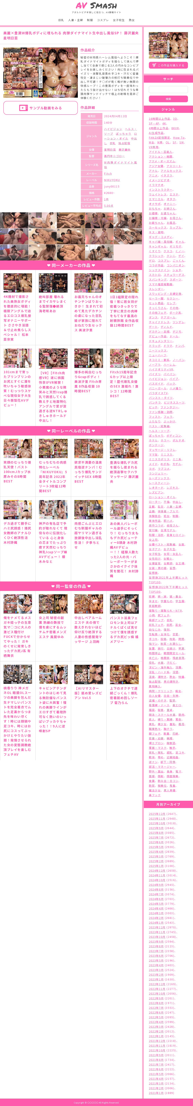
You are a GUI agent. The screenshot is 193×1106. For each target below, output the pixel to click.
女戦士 (168, 558)
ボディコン (174, 435)
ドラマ (168, 346)
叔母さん (173, 525)
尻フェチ (163, 615)
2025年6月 (156, 842)
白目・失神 (171, 696)
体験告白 (155, 516)
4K (164, 123)
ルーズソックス (159, 478)
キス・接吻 (156, 232)
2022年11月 (157, 989)
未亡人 (153, 658)
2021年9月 (156, 1055)
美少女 (162, 724)
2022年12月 (157, 984)
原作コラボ (156, 525)
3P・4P (154, 123)
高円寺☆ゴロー (114, 156)
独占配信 (124, 143)
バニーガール (158, 388)
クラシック (156, 256)
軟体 (152, 757)
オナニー (169, 204)
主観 (152, 506)
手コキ (153, 639)
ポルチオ (178, 440)
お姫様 (153, 213)
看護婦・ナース (159, 705)
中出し (177, 502)
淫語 (176, 672)
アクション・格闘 (160, 156)
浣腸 (178, 667)
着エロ (176, 705)
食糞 (152, 781)
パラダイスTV (158, 393)
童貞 (170, 710)
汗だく (171, 663)
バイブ (173, 379)
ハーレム (169, 365)
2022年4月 (156, 1022)
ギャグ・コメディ (160, 237)
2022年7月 (156, 1008)
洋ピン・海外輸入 (161, 667)
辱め (161, 757)
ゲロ (152, 260)
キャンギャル (158, 246)
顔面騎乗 (173, 776)
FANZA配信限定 (159, 137)
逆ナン (153, 762)
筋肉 (181, 715)
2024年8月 (156, 889)
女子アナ (154, 549)
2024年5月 (156, 904)
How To (179, 137)
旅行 (161, 648)
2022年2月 (156, 1031)
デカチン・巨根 (159, 331)
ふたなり (154, 421)
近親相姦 (173, 757)
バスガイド (156, 383)
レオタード (156, 488)
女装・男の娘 (158, 568)
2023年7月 (156, 951)
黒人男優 (169, 790)
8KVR (175, 128)
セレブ (171, 303)
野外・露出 (156, 771)
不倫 (167, 502)
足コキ (179, 752)
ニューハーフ (157, 355)
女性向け (154, 558)
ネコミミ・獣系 (159, 360)
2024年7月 (156, 894)
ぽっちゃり (123, 134)
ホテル (153, 440)
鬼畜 (172, 786)
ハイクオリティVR (161, 369)
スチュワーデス (174, 275)
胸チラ (168, 729)
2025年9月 (156, 828)
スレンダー (156, 289)
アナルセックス (171, 171)
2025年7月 (156, 837)
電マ (178, 771)
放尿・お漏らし (170, 644)
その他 (174, 308)
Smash (96, 5)
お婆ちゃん (168, 213)
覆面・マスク (158, 748)
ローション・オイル (162, 497)
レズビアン (156, 492)
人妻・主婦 (75, 20)
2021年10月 (157, 1050)
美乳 (152, 724)
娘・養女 (175, 596)
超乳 (170, 752)
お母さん (175, 218)
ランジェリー (158, 473)
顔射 (161, 776)
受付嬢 (153, 530)
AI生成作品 (156, 133)
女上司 (153, 540)
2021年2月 (156, 1088)
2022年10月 (157, 993)
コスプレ (103, 20)
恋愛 (176, 634)
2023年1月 (156, 979)
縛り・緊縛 (165, 719)
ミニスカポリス (159, 459)
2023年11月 (157, 932)
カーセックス (158, 227)
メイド (153, 464)
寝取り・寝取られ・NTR (165, 610)
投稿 (163, 639)
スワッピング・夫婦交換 (165, 294)
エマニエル (156, 199)
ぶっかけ (169, 421)
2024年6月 (156, 899)
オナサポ (155, 204)
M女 (151, 142)
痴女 (178, 691)
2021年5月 (156, 1074)
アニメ (153, 175)
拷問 (181, 639)
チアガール (168, 317)
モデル (176, 464)
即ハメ (168, 521)
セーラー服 (156, 298)
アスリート (174, 166)
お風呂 (171, 223)
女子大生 (169, 549)
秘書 (161, 710)
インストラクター (160, 190)
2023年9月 (156, 941)
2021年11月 (157, 1045)
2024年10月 (157, 880)
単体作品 (155, 521)
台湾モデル (168, 530)
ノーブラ (154, 365)
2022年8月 (156, 1003)
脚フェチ (154, 733)
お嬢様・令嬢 (158, 218)
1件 (106, 199)
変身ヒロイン (175, 535)
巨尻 (169, 625)
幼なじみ (155, 629)
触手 (172, 748)
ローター (155, 502)
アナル (153, 171)
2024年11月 (157, 875)
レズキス (172, 488)
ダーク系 (175, 312)
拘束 (172, 639)
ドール (174, 336)
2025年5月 (156, 847)
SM (181, 142)
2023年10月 (157, 937)
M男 (160, 142)
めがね (164, 464)
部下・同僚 (167, 762)
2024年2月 (156, 918)
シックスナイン (159, 270)
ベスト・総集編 (159, 426)
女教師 (168, 563)
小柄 (152, 615)
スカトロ (155, 275)
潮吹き (162, 677)
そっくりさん (158, 308)
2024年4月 (156, 908)
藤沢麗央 (125, 149)
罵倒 (178, 719)
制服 (90, 20)
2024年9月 (156, 885)
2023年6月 (156, 956)
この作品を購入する (171, 65)
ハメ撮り (175, 388)
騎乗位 (162, 786)
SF (174, 142)
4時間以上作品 (158, 128)
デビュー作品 (158, 336)
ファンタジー (169, 407)
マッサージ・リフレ (162, 450)
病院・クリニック (160, 691)
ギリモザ (175, 246)
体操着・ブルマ (168, 511)
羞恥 (172, 724)
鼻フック (155, 795)
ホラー (165, 440)
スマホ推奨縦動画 (161, 284)
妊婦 (152, 596)
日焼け (171, 648)
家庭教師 (155, 606)
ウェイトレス (158, 194)
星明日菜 (110, 149)
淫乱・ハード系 (159, 672)
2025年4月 (156, 852)
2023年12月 (157, 927)
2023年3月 (156, 970)
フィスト (155, 417)
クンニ (171, 256)
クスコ (168, 251)
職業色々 (155, 729)
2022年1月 (156, 1036)
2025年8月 (156, 833)
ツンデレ (178, 322)
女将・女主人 (173, 554)
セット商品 (156, 303)
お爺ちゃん (156, 223)
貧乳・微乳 (156, 752)
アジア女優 (156, 166)
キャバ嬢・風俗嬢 (161, 242)
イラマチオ (156, 185)
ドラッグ (154, 346)
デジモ (177, 331)
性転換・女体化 (159, 634)
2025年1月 (156, 866)
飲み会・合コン (168, 781)
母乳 (152, 663)
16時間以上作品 (159, 119)
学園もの (166, 601)
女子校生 (119, 20)
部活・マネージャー (162, 767)
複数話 (171, 743)
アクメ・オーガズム (162, 161)
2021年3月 (156, 1083)
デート (153, 327)
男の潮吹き (171, 681)
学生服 (179, 601)
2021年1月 (156, 1093)
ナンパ (179, 346)
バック (171, 383)
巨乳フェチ (156, 625)
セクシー (173, 298)
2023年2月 (156, 975)
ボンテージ (156, 445)
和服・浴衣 (156, 535)
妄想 (172, 568)
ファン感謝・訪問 (161, 412)
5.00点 (108, 206)
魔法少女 (155, 790)
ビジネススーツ (174, 402)
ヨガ (152, 469)
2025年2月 (156, 861)
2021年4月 (156, 1079)
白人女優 (155, 696)
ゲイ (181, 256)
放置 (152, 648)
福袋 (152, 710)
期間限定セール (174, 653)
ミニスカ (166, 454)
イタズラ (166, 175)
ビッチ (153, 407)
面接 (152, 776)
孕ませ (153, 601)
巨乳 (61, 20)
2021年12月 (157, 1041)
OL (168, 142)
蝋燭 (170, 738)
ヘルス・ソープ (159, 431)
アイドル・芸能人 (160, 152)
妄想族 (153, 573)
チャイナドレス (159, 322)
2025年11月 (157, 818)
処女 (167, 516)
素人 (152, 719)
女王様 (179, 563)
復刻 (167, 629)
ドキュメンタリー (161, 341)
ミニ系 (177, 459)
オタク (171, 199)
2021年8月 (156, 1060)
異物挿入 (155, 686)
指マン (153, 644)
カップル (175, 227)
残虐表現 (178, 658)
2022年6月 (156, 1012)
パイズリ (154, 374)
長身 (170, 771)
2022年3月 (156, 1027)
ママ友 (153, 454)
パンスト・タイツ (161, 398)
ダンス (153, 317)
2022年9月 (156, 998)
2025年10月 (157, 823)
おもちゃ (155, 208)
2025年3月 (156, 856)
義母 (181, 724)
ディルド (166, 327)
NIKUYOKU (112, 180)
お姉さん (169, 208)
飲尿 (152, 786)
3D (175, 119)
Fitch (108, 173)
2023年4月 (156, 965)
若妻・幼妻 (156, 738)
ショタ (176, 270)
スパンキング (158, 279)
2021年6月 (156, 1069)
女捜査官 (155, 563)
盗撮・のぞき (158, 700)
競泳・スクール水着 (162, 715)
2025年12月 (157, 814)
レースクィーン (159, 483)
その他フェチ (158, 312)
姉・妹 (162, 596)
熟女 (132, 20)
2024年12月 (157, 870)
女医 (181, 544)
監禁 (172, 700)
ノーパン (178, 360)
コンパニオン (175, 265)
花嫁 (175, 733)
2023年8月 (156, 946)
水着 (161, 663)
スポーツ (175, 279)
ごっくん (178, 260)
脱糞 (166, 733)
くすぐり (154, 251)
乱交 (161, 506)
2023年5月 (156, 960)
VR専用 (153, 147)
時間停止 (155, 653)
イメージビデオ (159, 180)
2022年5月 (156, 1017)
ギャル (179, 242)
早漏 (181, 648)
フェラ (168, 417)
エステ (174, 194)
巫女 (178, 625)
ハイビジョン (113, 129)
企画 (152, 511)
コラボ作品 (156, 265)
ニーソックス (158, 350)
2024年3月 (156, 913)
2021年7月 (156, 1064)
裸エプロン (156, 743)
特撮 (181, 677)
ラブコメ (164, 469)
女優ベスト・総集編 (162, 544)
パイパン (169, 374)
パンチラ (155, 402)
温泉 (152, 677)
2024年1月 (156, 923)
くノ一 (179, 251)
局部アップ (156, 620)
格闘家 (165, 658)
